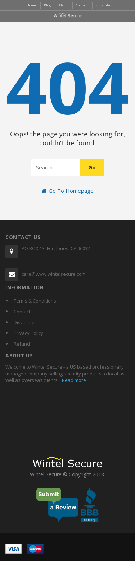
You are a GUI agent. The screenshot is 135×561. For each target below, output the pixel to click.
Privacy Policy (28, 333)
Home (31, 5)
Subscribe (103, 5)
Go (92, 167)
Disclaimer (25, 322)
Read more (73, 380)
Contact (22, 311)
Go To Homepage (67, 190)
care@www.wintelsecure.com (54, 274)
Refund (22, 344)
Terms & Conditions (35, 301)
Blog (47, 5)
